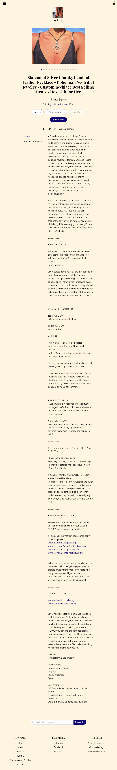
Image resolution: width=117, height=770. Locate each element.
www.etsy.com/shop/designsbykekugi (67, 546)
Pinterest (58, 751)
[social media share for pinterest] (55, 129)
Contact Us (20, 764)
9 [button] (62, 69)
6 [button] (54, 69)
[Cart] (113, 4)
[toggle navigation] (4, 3)
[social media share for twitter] (50, 129)
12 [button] (70, 69)
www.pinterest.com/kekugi (61, 600)
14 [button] (75, 69)
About (21, 747)
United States (61, 104)
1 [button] (41, 69)
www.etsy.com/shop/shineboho (64, 549)
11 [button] (67, 69)
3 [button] (46, 69)
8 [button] (59, 69)
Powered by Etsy (96, 751)
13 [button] (73, 69)
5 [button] (52, 69)
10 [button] (65, 69)
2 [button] (44, 69)
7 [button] (57, 69)
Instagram (58, 743)
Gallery (20, 756)
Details (28, 136)
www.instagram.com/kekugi (62, 603)
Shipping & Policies (33, 141)
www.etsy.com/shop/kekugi (62, 542)
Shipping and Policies (20, 760)
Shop (20, 743)
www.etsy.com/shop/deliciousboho (66, 553)
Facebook (58, 747)
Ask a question (66, 129)
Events (20, 751)
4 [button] (49, 69)
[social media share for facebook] (44, 129)
